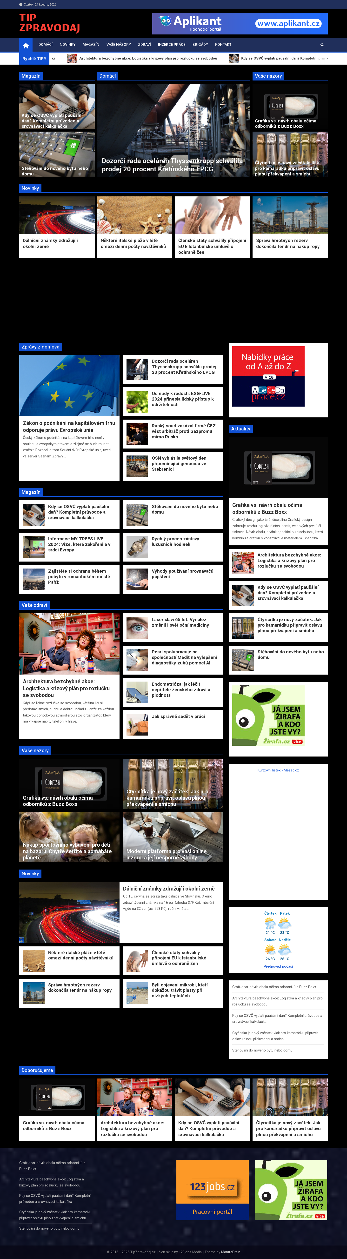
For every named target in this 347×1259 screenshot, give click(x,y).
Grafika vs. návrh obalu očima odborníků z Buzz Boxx (285, 123)
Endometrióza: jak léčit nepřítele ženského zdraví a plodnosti (181, 689)
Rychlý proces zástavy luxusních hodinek (175, 541)
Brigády (200, 44)
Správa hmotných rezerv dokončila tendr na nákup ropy (288, 243)
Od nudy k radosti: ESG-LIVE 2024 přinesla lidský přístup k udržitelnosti (183, 399)
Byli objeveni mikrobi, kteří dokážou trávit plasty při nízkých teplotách (180, 990)
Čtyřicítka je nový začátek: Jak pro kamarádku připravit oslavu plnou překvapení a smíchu (287, 168)
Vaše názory (119, 44)
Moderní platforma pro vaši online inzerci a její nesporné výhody (167, 854)
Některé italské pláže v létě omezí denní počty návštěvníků (133, 243)
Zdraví (144, 44)
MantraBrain (230, 1252)
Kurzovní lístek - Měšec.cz (278, 770)
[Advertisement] (173, 299)
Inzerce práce (171, 44)
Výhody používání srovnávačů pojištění (183, 573)
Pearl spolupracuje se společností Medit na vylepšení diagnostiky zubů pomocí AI (184, 657)
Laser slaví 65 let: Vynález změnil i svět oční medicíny (180, 622)
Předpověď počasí (278, 966)
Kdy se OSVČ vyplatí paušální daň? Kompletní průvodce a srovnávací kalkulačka (52, 121)
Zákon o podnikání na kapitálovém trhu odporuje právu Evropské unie (106, 165)
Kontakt (223, 44)
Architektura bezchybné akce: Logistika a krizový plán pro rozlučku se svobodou (66, 688)
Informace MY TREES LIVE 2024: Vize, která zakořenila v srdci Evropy (79, 544)
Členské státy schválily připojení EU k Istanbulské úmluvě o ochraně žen (212, 246)
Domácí (46, 44)
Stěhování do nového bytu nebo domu (55, 171)
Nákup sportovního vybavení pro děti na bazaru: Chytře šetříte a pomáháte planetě (67, 851)
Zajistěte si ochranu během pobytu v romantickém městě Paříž (79, 576)
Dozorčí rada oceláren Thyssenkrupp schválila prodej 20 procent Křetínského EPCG (184, 366)
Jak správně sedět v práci (178, 716)
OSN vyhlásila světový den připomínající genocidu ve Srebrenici (179, 463)
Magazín (91, 44)
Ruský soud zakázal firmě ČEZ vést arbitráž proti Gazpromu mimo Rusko (184, 431)
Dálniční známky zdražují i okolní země (169, 889)
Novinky (67, 44)
